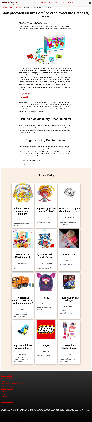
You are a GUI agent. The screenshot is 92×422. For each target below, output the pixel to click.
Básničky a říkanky (7, 376)
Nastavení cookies (7, 402)
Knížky (64, 2)
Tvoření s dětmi (6, 386)
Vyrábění (71, 2)
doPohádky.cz (4, 7)
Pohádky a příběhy (46, 2)
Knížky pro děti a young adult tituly (12, 383)
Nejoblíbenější (25, 94)
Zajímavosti (4, 391)
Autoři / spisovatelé (7, 389)
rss (2, 399)
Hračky (57, 2)
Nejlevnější (24, 97)
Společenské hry (18, 7)
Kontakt (3, 394)
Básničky (35, 2)
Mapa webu (4, 396)
